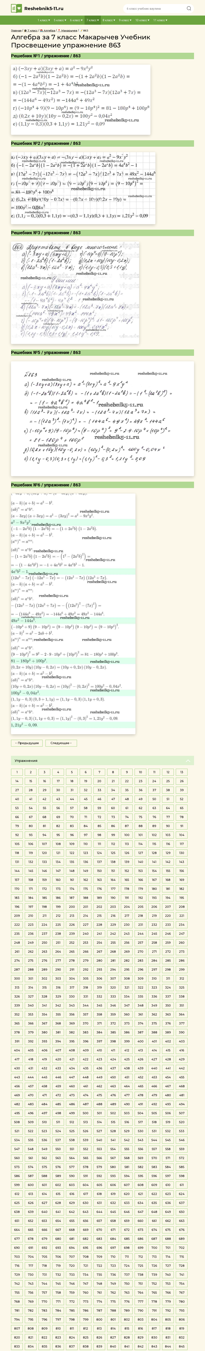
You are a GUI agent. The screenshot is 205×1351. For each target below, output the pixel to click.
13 (181, 772)
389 (168, 1032)
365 (17, 1023)
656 (85, 1221)
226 (72, 924)
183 (16, 898)
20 (99, 781)
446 (58, 1077)
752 (154, 1283)
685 (127, 1239)
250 (44, 942)
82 (58, 826)
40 (17, 799)
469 (17, 1095)
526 (85, 1131)
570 (154, 1158)
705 (44, 1257)
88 (141, 826)
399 (127, 1041)
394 (58, 1041)
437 (113, 1068)
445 (44, 1077)
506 (168, 1113)
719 (58, 1265)
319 (99, 987)
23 (140, 781)
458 (44, 1086)
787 (99, 1310)
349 (154, 1005)
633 (127, 1203)
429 (181, 1059)
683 (99, 1239)
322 (140, 987)
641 (58, 1212)
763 (127, 1292)
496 (30, 1113)
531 (154, 1131)
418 (30, 1059)
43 (58, 799)
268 (113, 951)
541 (113, 1140)
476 (113, 1095)
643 (85, 1212)
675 (168, 1230)
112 (113, 844)
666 (44, 1230)
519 (168, 1122)
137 (99, 862)
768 (17, 1301)
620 (127, 1194)
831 (167, 1337)
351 (181, 1005)
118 (17, 853)
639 (30, 1212)
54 (31, 808)
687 (154, 1239)
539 (85, 1140)
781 (16, 1310)
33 (99, 790)
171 (31, 889)
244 (141, 933)
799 (85, 1319)
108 (58, 844)
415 (168, 1050)
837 (72, 1346)
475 (99, 1095)
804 (154, 1319)
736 (113, 1274)
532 (168, 1131)
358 (99, 1014)
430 (17, 1068)
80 (31, 826)
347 (127, 1005)
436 (99, 1068)
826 (99, 1337)
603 (72, 1185)
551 (72, 1149)
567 (113, 1158)
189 (99, 898)
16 (44, 781)
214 (85, 916)
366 (30, 1023)
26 (182, 781)
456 (17, 1086)
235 (17, 933)
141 (154, 862)
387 (140, 1032)
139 (126, 862)
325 (181, 987)
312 (181, 978)
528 (113, 1131)
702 (181, 1248)
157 (17, 880)
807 (17, 1328)
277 (58, 960)
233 (168, 924)
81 (44, 826)
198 (44, 907)
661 (154, 1221)
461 (85, 1086)
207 (168, 907)
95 (58, 835)
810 (58, 1328)
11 (154, 772)
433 (58, 1068)
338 (181, 996)
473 (72, 1095)
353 (30, 1014)
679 (44, 1239)
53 (17, 808)
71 (85, 817)
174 (72, 889)
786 (85, 1310)
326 (17, 996)
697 (113, 1248)
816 (140, 1328)
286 (181, 960)
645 (113, 1212)
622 (154, 1194)
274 (17, 960)
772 (72, 1301)
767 (181, 1292)
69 (58, 817)
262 (30, 951)
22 (127, 781)
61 (126, 808)
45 (85, 799)
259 (168, 942)
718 (44, 1265)
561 (30, 1158)
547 (17, 1149)
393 (44, 1041)
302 (44, 978)
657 (99, 1221)
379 (30, 1032)
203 (113, 907)
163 (99, 880)
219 (154, 916)
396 (85, 1041)
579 (99, 1167)
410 (99, 1050)
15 (30, 781)
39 (182, 790)
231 (140, 924)
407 (58, 1050)
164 (113, 880)
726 (154, 1265)
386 (127, 1032)
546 (181, 1140)
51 (168, 799)
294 (113, 969)
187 (71, 898)
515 (113, 1122)
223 (30, 924)
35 (126, 790)
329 (58, 996)
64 (168, 808)
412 (126, 1050)
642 (72, 1212)
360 (127, 1014)
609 (154, 1185)
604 (86, 1185)
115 (154, 844)
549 (44, 1149)
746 (72, 1283)
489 (113, 1104)
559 (181, 1149)
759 (71, 1292)
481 (181, 1095)
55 (44, 808)
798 (72, 1319)
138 (113, 862)
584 (168, 1167)
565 (85, 1158)
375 (154, 1023)
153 (140, 871)
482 (17, 1104)
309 (140, 978)
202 (99, 907)
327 (30, 996)
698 (127, 1248)
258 (154, 942)
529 (126, 1131)
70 (72, 817)
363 (168, 1014)
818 (168, 1328)
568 (127, 1158)
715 (181, 1257)
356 (71, 1014)
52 (181, 799)
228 (99, 924)
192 (140, 898)
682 (85, 1239)
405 (30, 1050)
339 (17, 1005)
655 (71, 1221)
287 (17, 969)
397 (99, 1041)
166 (140, 880)
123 (85, 853)
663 (181, 1221)
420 (58, 1059)
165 (126, 880)
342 (58, 1005)
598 (181, 1176)
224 (44, 924)
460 (72, 1086)
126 (126, 853)
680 (58, 1239)
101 (140, 835)
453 (154, 1077)
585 (181, 1167)
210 (30, 916)
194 (167, 898)
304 (72, 978)
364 (181, 1014)
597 (168, 1176)
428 (168, 1059)
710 (113, 1257)
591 (85, 1176)
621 (140, 1194)
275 (30, 960)
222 (17, 924)
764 (140, 1292)
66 (17, 817)
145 (30, 871)
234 (181, 924)
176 (99, 889)
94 (44, 835)
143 (181, 862)
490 (127, 1104)
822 (44, 1337)
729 (17, 1274)
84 (86, 826)
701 (167, 1248)
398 (113, 1041)
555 (126, 1149)
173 (58, 889)
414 (154, 1050)
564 (72, 1158)
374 (140, 1023)
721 (85, 1265)
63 (154, 808)
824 (72, 1337)
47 (113, 799)
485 (58, 1104)
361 (140, 1014)
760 (85, 1292)
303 (58, 978)
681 (71, 1239)
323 (154, 987)
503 (127, 1113)
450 (113, 1077)
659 (126, 1221)
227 (85, 924)
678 (30, 1239)
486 (72, 1104)
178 (126, 889)
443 (17, 1077)
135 (72, 862)
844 (168, 1346)
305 (85, 978)
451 (126, 1077)
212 (58, 916)
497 (44, 1113)
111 (99, 844)
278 (72, 960)
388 (154, 1032)
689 (181, 1239)
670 (99, 1230)
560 (17, 1158)
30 (58, 790)
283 (140, 960)
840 (113, 1346)
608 (141, 1185)
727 (168, 1265)
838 (86, 1346)
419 (44, 1059)
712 (140, 1257)
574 (30, 1167)
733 (72, 1274)
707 (72, 1257)
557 (154, 1149)
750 (127, 1283)
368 (58, 1023)
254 (99, 942)
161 (72, 880)
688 (168, 1239)
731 (44, 1274)
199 (58, 907)
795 (30, 1319)
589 (58, 1176)
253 (85, 942)
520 (181, 1122)
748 (99, 1283)
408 (72, 1050)
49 (140, 799)
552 (85, 1149)
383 (85, 1032)
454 (168, 1077)
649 (168, 1212)
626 (30, 1203)
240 (86, 933)
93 (31, 835)
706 (58, 1257)
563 (58, 1158)
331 (85, 996)
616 (72, 1194)
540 (99, 1140)
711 (127, 1257)
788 (113, 1310)
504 (140, 1113)
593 (113, 1176)
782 (30, 1310)
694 (72, 1248)
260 (181, 942)
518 (154, 1122)
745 (58, 1283)
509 (30, 1122)
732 (58, 1274)
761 (99, 1292)
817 (154, 1328)
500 (85, 1113)
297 (154, 969)
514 (99, 1122)
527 (99, 1131)
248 (17, 942)
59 (99, 808)
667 (58, 1230)
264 (58, 951)
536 (44, 1140)
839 (99, 1346)
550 (58, 1149)
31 (71, 790)
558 (168, 1149)
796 (44, 1319)
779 (168, 1301)
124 (99, 853)
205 (140, 907)
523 (44, 1131)
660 (140, 1221)
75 (140, 817)
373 (127, 1023)
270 (140, 951)
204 (127, 907)
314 (30, 987)
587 (30, 1176)
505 (154, 1113)
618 (99, 1194)
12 (168, 772)
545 (168, 1140)
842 (141, 1346)
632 (113, 1203)
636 (168, 1203)
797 (58, 1319)
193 (154, 898)
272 (168, 951)
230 (127, 924)
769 (30, 1301)
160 (58, 880)
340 (31, 1005)
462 (99, 1086)
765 (154, 1292)
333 (113, 996)
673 (140, 1230)
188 (85, 898)
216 (113, 916)
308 (127, 978)
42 (44, 799)
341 (44, 1005)
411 (113, 1050)
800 (99, 1319)
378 (17, 1032)
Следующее (60, 743)
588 (44, 1176)
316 (58, 987)
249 (30, 942)
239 (72, 933)
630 (85, 1203)
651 (17, 1221)
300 (17, 978)
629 (72, 1203)
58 (85, 808)
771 (58, 1301)
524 (58, 1131)
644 (99, 1212)
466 (154, 1086)
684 (113, 1239)
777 (140, 1301)
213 (72, 916)
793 (181, 1310)
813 (99, 1328)
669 (85, 1230)
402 (168, 1041)
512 (72, 1122)
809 (44, 1328)
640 (44, 1212)
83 (72, 826)
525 (71, 1131)
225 (58, 924)
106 (30, 844)
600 (31, 1185)
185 (44, 898)
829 (140, 1337)
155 (168, 871)
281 (113, 960)
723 (113, 1265)
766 (168, 1292)
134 (58, 862)
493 (168, 1104)
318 (85, 987)
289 (44, 969)
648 (154, 1212)
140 (140, 862)
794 (17, 1319)
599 (17, 1185)
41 (30, 799)
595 (140, 1176)
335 (140, 996)
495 (17, 1113)
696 (99, 1248)
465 (140, 1086)
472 (58, 1095)
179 (140, 889)
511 (58, 1122)
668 (72, 1230)
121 (58, 853)
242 (113, 933)
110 (85, 844)
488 (99, 1104)
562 (44, 1158)
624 (181, 1194)
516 (126, 1122)
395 (71, 1041)
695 (85, 1248)
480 (168, 1095)
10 (140, 772)
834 (31, 1346)
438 (127, 1068)
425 (127, 1059)
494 (182, 1104)
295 (126, 969)
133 (44, 862)
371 (99, 1023)
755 (17, 1292)
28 (31, 790)
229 (113, 924)
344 (86, 1005)
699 (140, 1248)
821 (30, 1337)
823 (58, 1337)
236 (30, 933)
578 (85, 1167)
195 (181, 898)
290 (58, 969)
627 (44, 1203)
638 (17, 1212)
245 (154, 933)
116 (168, 844)
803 (141, 1319)
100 (126, 835)
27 (17, 790)
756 (30, 1292)
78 (182, 817)
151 (113, 871)
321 (126, 987)
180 (154, 889)
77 (168, 817)
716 (17, 1265)
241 (99, 933)
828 (127, 1337)
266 (85, 951)
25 (168, 781)
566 (99, 1158)
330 (72, 996)
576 (58, 1167)
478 (140, 1095)
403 (182, 1041)
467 (168, 1086)
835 (44, 1346)
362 (154, 1014)
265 (71, 951)
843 (154, 1346)
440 (154, 1068)
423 (99, 1059)
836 (58, 1346)
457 (30, 1086)
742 (17, 1283)
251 (58, 942)
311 (168, 978)
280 (99, 960)
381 (58, 1032)
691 (30, 1248)
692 (44, 1248)
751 (140, 1283)
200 (72, 907)
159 (44, 880)
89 (154, 826)
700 (154, 1248)
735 (99, 1274)
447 (72, 1077)
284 (154, 960)
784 (58, 1310)
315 (44, 987)
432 (44, 1068)
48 (127, 799)
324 (168, 987)
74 (127, 817)
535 (30, 1140)
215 (99, 916)
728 (181, 1265)
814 (113, 1328)
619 (113, 1194)
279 (85, 960)
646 (127, 1212)
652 (30, 1221)
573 (17, 1167)
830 (154, 1337)
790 (140, 1310)
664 (17, 1230)
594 (127, 1176)
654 (58, 1221)
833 (17, 1346)
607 (127, 1185)
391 (17, 1041)
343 (72, 1005)
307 (113, 978)
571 (168, 1158)
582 (140, 1167)
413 (140, 1050)
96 (72, 835)
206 (154, 907)
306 (99, 978)
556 (140, 1149)
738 (140, 1274)
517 (140, 1122)
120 (44, 853)
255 (113, 942)
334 (127, 996)
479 (154, 1095)
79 (17, 826)
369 (72, 1023)
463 (113, 1086)
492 (154, 1104)
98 (99, 835)
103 (167, 835)
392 (30, 1041)
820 (17, 1337)
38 (168, 790)
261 (17, 951)
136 (85, 862)
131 (17, 862)
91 (181, 826)
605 (99, 1185)
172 (44, 889)
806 (182, 1319)
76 (154, 817)
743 (30, 1283)
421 (71, 1059)
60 (113, 808)
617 (85, 1194)
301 (30, 978)
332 (99, 996)
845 (181, 1346)
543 (140, 1140)
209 (17, 916)
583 (154, 1167)
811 (72, 1328)
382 (72, 1032)
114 (140, 844)
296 (140, 969)
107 (44, 844)
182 (181, 889)
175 (85, 889)
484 (44, 1104)
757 (44, 1292)
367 (44, 1023)
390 (181, 1032)
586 (17, 1176)
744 (44, 1283)
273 (181, 951)
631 (99, 1203)
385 (113, 1032)
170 (16, 889)
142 (167, 862)
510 (44, 1122)
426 (140, 1059)
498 (58, 1113)
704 (31, 1257)
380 (44, 1032)
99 (113, 835)
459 (58, 1086)
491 (140, 1104)
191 (127, 898)
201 (85, 907)
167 (154, 880)
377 (181, 1023)
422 (85, 1059)
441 (168, 1068)
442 (182, 1068)
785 (72, 1310)
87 (127, 826)
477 (127, 1095)
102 (154, 835)
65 (181, 808)
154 (154, 871)
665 (30, 1230)
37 (154, 790)
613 (30, 1194)
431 (30, 1068)
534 (17, 1140)
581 (126, 1167)
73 (113, 817)
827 (113, 1337)
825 (85, 1337)
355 (58, 1014)
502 (113, 1113)
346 (113, 1005)
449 (99, 1077)
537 (58, 1140)
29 (44, 790)
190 (113, 898)
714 (167, 1257)
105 (17, 844)
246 (168, 933)
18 (71, 781)
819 (181, 1328)
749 (113, 1283)
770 (44, 1301)
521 (17, 1131)
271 (154, 951)
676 (181, 1230)
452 (140, 1077)
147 (58, 871)
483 (31, 1104)
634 (140, 1203)
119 (31, 853)
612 (17, 1194)
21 (113, 781)
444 (31, 1077)
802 (127, 1319)
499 (72, 1113)
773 (85, 1301)
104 (181, 835)
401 (154, 1041)
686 (140, 1239)
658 (113, 1221)
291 (72, 969)
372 (113, 1023)
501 (99, 1113)
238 (58, 933)
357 (85, 1014)
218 (140, 916)
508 (17, 1122)
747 (85, 1283)
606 (113, 1185)
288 (31, 969)
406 (44, 1050)
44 (72, 799)
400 (140, 1041)
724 (127, 1265)
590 (72, 1176)
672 (127, 1230)
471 (44, 1095)
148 (71, 871)
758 (58, 1292)
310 (154, 978)
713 (154, 1257)
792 (168, 1310)
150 (99, 871)
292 (85, 969)
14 (16, 781)
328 (44, 996)
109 (71, 844)
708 (86, 1257)
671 (113, 1230)
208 (182, 907)
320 (113, 987)
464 (127, 1086)
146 (44, 871)
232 (154, 924)
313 (17, 987)
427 (154, 1059)
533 (181, 1131)
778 (154, 1301)
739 (154, 1274)
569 (140, 1158)
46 (99, 799)
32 (85, 790)
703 (17, 1257)
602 (58, 1185)
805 (168, 1319)
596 (154, 1176)
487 (86, 1104)
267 (99, 951)
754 (181, 1283)
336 (154, 996)
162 (85, 880)
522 (30, 1131)
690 (17, 1248)
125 (113, 853)
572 (181, 1158)
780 (182, 1301)
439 (140, 1068)
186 (58, 898)
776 (127, 1301)
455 (181, 1077)
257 (140, 942)
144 (17, 871)
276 (44, 960)
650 (181, 1212)
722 (99, 1265)
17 (58, 781)
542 (127, 1140)
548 (30, 1149)
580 (113, 1167)
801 (113, 1319)
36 (140, 790)
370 (85, 1023)
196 (17, 907)
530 (140, 1131)
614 (44, 1194)
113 (127, 844)
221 (181, 916)
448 (86, 1077)
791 (154, 1310)
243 (127, 933)
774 (99, 1301)
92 (17, 835)
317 (72, 987)
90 (168, 826)
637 (181, 1203)
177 (113, 889)
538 (72, 1140)
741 (181, 1274)
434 (72, 1068)
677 (17, 1239)
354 (44, 1014)
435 (85, 1068)
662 (168, 1221)
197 (30, 907)
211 (44, 916)
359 (113, 1014)
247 (181, 933)
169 (181, 880)
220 (168, 916)
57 (72, 808)
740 (168, 1274)
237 (44, 933)
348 (141, 1005)
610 (167, 1185)
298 (168, 969)
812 (85, 1328)
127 (140, 853)
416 (181, 1050)
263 (44, 951)
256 (126, 942)
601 (44, 1185)
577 (71, 1167)
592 (99, 1176)
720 (72, 1265)
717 (30, 1265)
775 (113, 1301)
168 (167, 880)
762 (113, 1292)
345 (99, 1005)
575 (44, 1167)
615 (58, 1194)
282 (127, 960)
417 (16, 1059)
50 (154, 799)
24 (154, 781)
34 (113, 790)
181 (168, 889)
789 (127, 1310)
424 (113, 1059)
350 (168, 1005)
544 (154, 1140)
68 (44, 817)
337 (168, 996)
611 (182, 1185)
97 (85, 835)
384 (99, 1032)
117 (182, 844)
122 (72, 853)
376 (168, 1023)
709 (99, 1257)
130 (181, 853)
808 (31, 1328)
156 (181, 871)
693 (58, 1248)
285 (168, 960)
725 (140, 1265)
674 (154, 1230)
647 (140, 1212)
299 (181, 969)
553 (99, 1149)
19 (85, 781)
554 (113, 1149)
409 (86, 1050)
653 (44, 1221)
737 (127, 1274)
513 (85, 1122)
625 (17, 1203)
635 (154, 1203)
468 (182, 1086)
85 (99, 826)
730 (30, 1274)
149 (85, 871)
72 (99, 817)
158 (30, 880)
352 (17, 1014)
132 (30, 862)
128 (154, 853)
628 (58, 1203)
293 (99, 969)
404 (17, 1050)
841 (126, 1346)
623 (168, 1194)
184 (30, 898)
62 (140, 808)
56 (58, 808)
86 (113, 826)
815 (126, 1328)
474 (85, 1095)
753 (168, 1283)
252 (71, 942)
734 (85, 1274)
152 (126, 871)
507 (181, 1113)
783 (44, 1310)
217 (126, 916)
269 (127, 951)
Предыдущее (28, 743)
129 (168, 853)
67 (31, 817)
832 (181, 1337)
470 (30, 1095)
